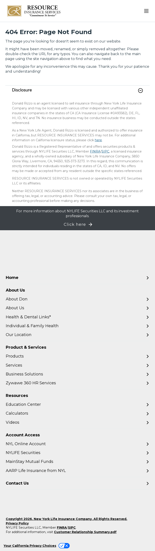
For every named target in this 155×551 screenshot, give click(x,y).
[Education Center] (77, 404)
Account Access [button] (23, 435)
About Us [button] (15, 290)
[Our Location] (77, 335)
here (98, 140)
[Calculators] (77, 413)
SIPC (105, 151)
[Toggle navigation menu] (146, 11)
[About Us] (77, 308)
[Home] (77, 277)
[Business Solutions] (77, 374)
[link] (77, 93)
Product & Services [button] (26, 347)
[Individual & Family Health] (77, 326)
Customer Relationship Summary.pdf (85, 532)
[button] (140, 90)
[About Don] (77, 299)
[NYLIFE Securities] (77, 453)
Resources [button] (17, 395)
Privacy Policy (17, 523)
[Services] (77, 365)
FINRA (95, 151)
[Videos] (77, 422)
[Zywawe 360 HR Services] (77, 383)
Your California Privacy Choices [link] (30, 546)
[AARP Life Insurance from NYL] (77, 471)
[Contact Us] (77, 483)
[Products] (77, 356)
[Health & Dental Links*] (77, 317)
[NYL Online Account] (77, 444)
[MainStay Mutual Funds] (77, 461)
